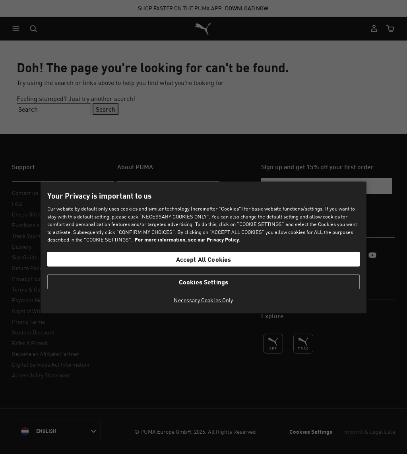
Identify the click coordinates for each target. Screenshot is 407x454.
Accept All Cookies (203, 259)
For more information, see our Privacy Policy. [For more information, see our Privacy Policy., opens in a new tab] (187, 239)
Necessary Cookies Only (203, 300)
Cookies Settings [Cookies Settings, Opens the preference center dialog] (204, 282)
